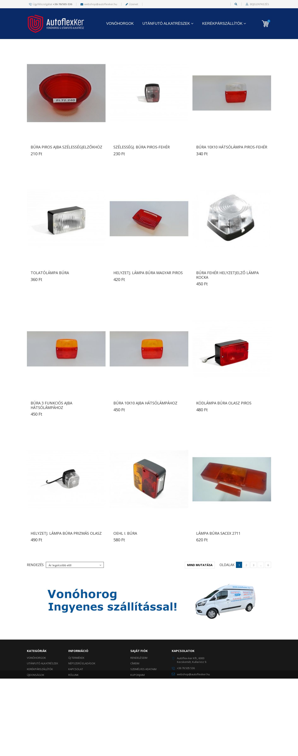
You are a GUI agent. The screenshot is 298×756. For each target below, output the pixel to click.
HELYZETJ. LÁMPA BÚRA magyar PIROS (148, 311)
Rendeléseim (138, 697)
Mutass (115, 71)
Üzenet (132, 4)
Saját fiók (139, 690)
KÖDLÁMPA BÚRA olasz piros (223, 442)
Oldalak (227, 71)
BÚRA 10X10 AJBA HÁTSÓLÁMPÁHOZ (145, 442)
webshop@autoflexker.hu (99, 4)
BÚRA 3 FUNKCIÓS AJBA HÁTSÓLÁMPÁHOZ (51, 444)
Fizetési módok (78, 736)
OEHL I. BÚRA (125, 572)
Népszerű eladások (81, 702)
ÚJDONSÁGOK (35, 714)
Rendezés (35, 71)
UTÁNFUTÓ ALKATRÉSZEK (166, 23)
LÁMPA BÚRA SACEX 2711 (218, 572)
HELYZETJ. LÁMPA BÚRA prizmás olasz (66, 572)
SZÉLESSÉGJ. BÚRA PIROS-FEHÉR (141, 186)
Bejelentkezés (259, 4)
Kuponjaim (137, 714)
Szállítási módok (80, 731)
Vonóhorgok (120, 23)
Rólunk (73, 714)
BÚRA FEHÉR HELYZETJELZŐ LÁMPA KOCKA (227, 314)
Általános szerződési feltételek (91, 719)
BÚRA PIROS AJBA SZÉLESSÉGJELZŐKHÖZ (66, 186)
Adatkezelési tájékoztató (86, 725)
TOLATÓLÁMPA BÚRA (50, 311)
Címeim (134, 702)
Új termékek (76, 697)
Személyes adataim (143, 708)
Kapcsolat (75, 708)
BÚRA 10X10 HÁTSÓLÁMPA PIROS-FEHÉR (231, 186)
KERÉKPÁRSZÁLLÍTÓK (222, 23)
